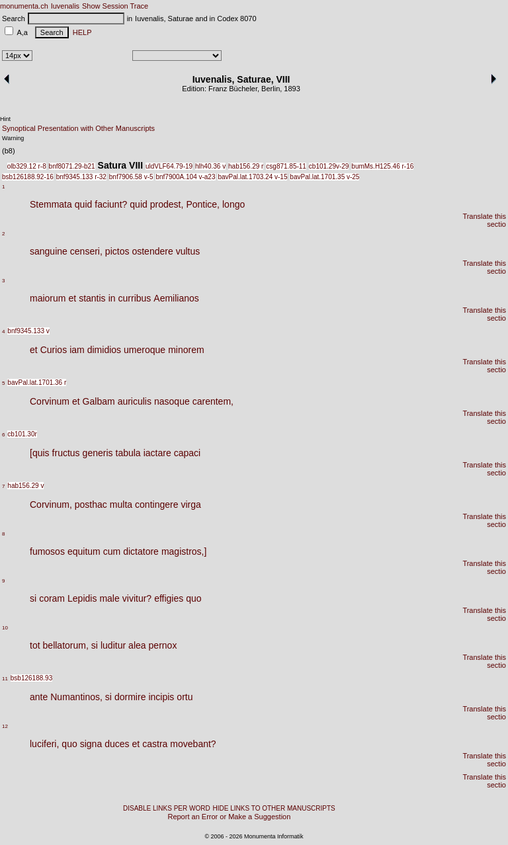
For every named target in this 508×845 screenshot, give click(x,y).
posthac (91, 504)
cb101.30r (21, 434)
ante (39, 697)
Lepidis (82, 598)
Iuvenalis (65, 6)
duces (117, 744)
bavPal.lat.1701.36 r (36, 382)
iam (77, 349)
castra (154, 744)
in (112, 298)
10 (5, 628)
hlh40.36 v (210, 166)
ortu (184, 697)
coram (52, 598)
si (33, 598)
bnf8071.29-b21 (72, 166)
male (109, 598)
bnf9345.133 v (28, 331)
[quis (40, 453)
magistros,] (183, 551)
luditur (113, 645)
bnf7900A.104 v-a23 (185, 177)
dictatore (141, 551)
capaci (187, 453)
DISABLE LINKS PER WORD (166, 808)
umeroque (144, 349)
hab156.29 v (25, 485)
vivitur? (136, 598)
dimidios (104, 349)
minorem (186, 349)
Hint (5, 119)
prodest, (167, 204)
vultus (188, 251)
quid (83, 204)
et (72, 298)
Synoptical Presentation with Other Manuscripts (78, 128)
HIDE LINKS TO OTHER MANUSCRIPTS (274, 808)
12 (5, 726)
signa (91, 744)
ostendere (152, 251)
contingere (156, 504)
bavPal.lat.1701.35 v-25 (324, 177)
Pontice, (203, 204)
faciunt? (111, 204)
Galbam (99, 401)
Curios (53, 349)
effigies (168, 598)
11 (5, 679)
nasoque (172, 401)
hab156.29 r (245, 166)
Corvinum (49, 401)
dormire (130, 697)
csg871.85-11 (286, 166)
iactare (157, 453)
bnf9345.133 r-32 (81, 177)
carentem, (212, 401)
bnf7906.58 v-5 (131, 177)
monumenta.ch (24, 6)
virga (190, 504)
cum (111, 551)
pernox (163, 645)
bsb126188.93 (31, 678)
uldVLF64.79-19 (169, 166)
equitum (84, 551)
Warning (13, 138)
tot (35, 645)
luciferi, (44, 744)
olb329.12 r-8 (26, 166)
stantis (92, 298)
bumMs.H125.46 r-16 (382, 166)
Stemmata (51, 204)
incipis (161, 697)
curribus (134, 298)
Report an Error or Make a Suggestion (228, 817)
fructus (66, 453)
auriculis (134, 401)
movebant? (193, 744)
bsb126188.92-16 (28, 177)
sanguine (48, 251)
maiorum (47, 298)
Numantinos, (76, 697)
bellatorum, (66, 645)
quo (193, 598)
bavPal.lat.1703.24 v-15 (252, 177)
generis (98, 453)
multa (121, 504)
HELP (80, 32)
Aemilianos (175, 298)
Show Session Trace (115, 6)
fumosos (47, 551)
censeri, (86, 251)
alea (137, 645)
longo (233, 204)
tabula (128, 453)
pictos (117, 251)
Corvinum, (51, 504)
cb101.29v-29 (329, 166)
